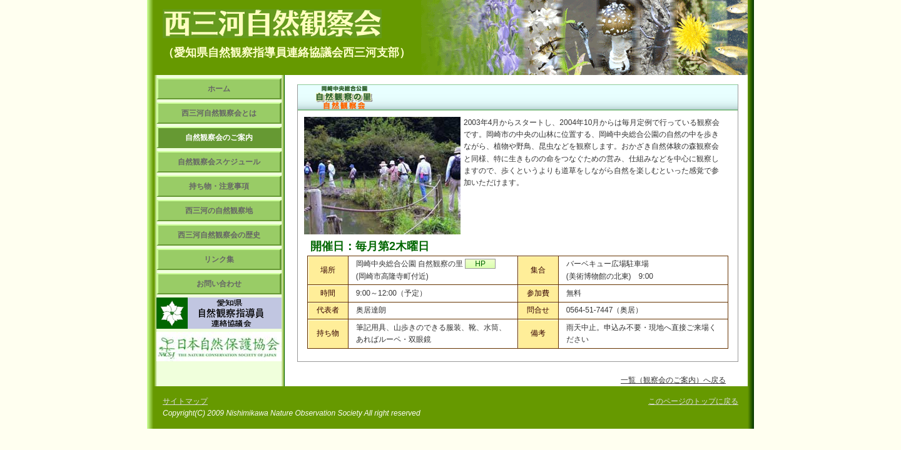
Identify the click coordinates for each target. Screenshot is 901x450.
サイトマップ (185, 401)
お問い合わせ (219, 283)
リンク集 (219, 259)
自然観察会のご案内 (219, 137)
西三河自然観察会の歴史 (219, 235)
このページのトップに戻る (693, 401)
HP (480, 263)
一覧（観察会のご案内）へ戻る (673, 380)
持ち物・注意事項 (219, 186)
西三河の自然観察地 (219, 210)
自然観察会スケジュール (219, 162)
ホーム (219, 88)
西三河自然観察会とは (219, 113)
